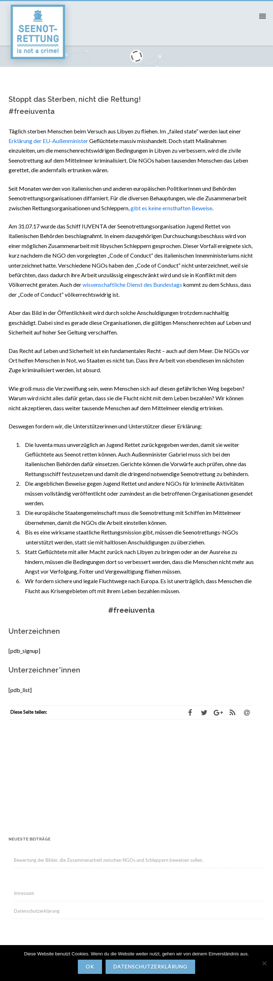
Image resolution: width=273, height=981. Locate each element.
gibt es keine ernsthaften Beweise (171, 208)
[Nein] (264, 963)
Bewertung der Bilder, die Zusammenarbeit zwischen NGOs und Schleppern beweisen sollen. (108, 860)
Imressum (24, 893)
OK (90, 967)
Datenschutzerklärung (36, 911)
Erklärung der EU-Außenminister (48, 140)
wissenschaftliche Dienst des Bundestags (132, 284)
